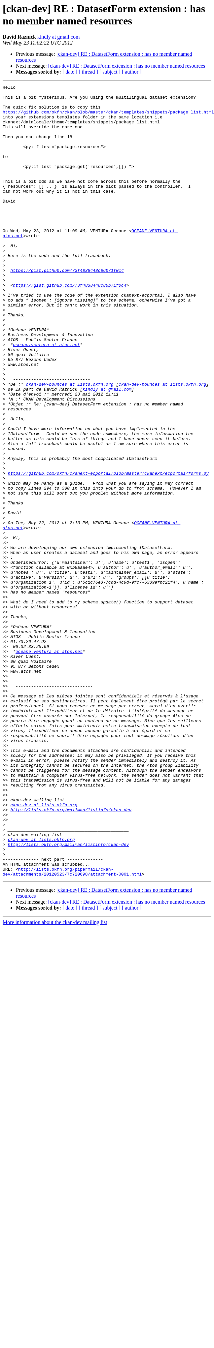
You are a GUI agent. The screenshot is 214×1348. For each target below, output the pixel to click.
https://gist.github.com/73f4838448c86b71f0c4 (67, 308)
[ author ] (132, 72)
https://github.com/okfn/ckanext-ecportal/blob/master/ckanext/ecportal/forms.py (108, 551)
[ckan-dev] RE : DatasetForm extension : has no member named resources (126, 66)
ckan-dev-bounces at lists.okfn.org (69, 444)
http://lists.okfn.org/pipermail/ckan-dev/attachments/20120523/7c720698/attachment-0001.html (72, 1029)
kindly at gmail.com (58, 37)
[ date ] (69, 72)
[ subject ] (110, 72)
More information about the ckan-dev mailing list (55, 1080)
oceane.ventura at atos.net (46, 397)
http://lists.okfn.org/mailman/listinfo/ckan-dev (70, 955)
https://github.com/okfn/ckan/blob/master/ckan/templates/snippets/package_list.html (108, 118)
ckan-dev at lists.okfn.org (43, 949)
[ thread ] (88, 72)
